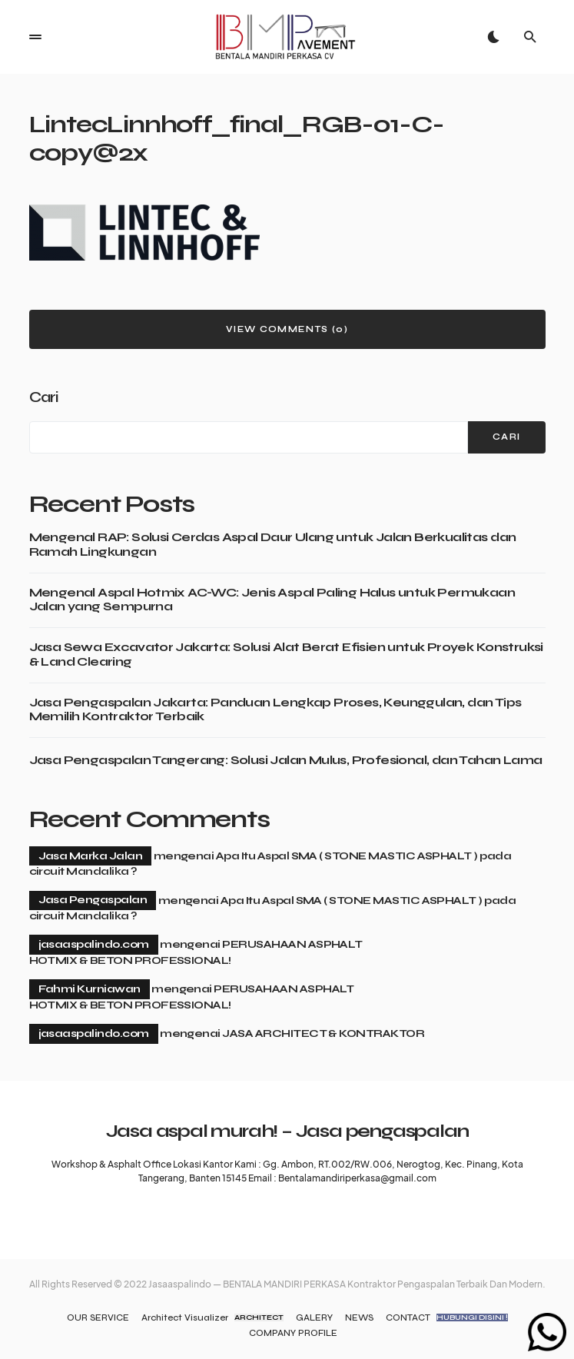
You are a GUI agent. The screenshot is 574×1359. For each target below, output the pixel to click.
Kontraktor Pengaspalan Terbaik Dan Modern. (446, 1284)
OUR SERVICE (98, 1317)
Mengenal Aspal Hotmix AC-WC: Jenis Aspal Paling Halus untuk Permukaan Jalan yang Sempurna (272, 599)
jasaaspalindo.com (93, 944)
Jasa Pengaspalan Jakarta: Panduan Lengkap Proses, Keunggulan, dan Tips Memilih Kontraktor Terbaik (275, 709)
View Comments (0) (287, 329)
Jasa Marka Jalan (90, 855)
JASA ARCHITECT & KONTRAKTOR (323, 1033)
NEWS (359, 1317)
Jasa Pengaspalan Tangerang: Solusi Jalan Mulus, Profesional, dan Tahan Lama (285, 760)
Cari (43, 397)
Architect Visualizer (212, 1317)
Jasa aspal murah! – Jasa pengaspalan (287, 1131)
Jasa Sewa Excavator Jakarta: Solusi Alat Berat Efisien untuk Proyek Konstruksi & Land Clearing (286, 654)
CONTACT (447, 1317)
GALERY (314, 1317)
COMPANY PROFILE (293, 1332)
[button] (35, 36)
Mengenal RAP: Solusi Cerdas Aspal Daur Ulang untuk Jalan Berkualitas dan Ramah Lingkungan (272, 544)
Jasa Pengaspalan (93, 899)
